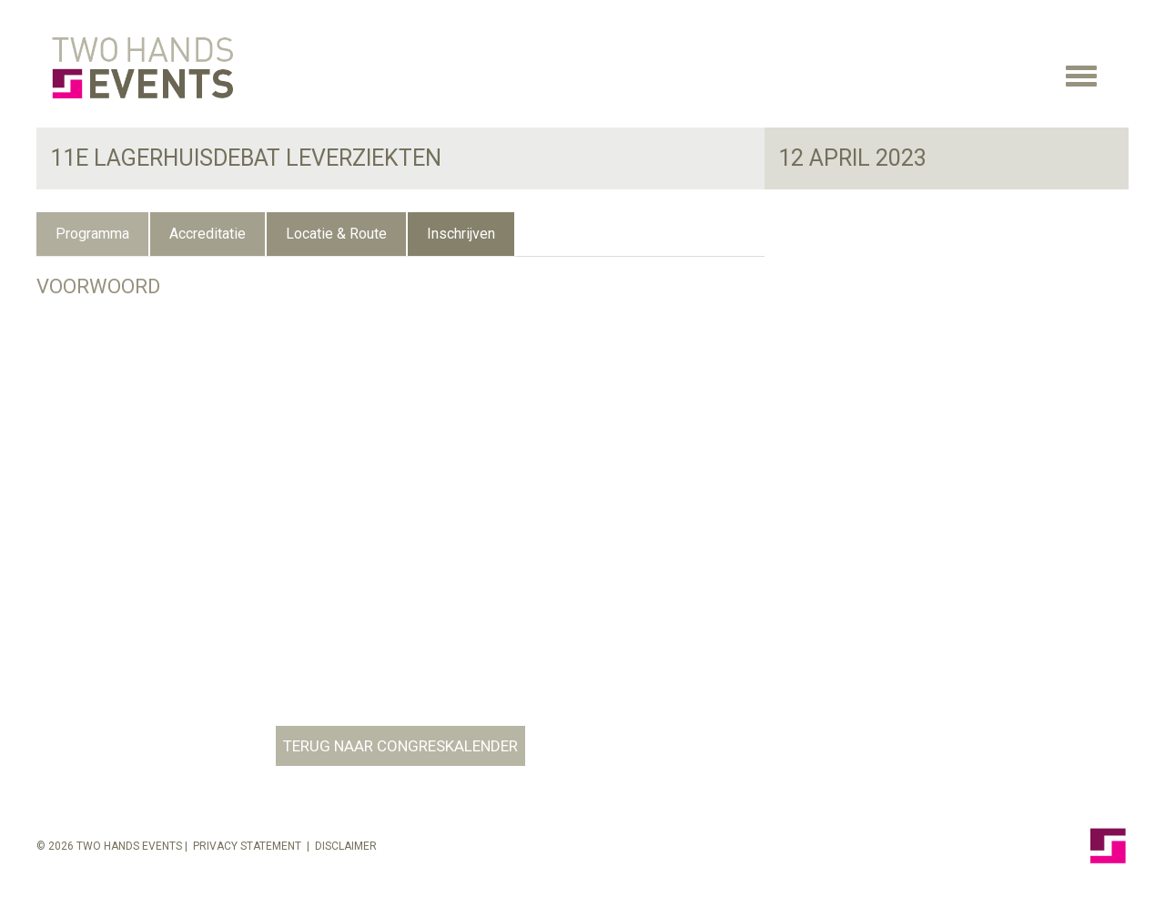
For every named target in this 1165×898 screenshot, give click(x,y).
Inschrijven (461, 233)
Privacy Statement (247, 846)
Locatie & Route (336, 233)
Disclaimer (346, 846)
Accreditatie (207, 233)
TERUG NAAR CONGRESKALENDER (400, 746)
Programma (92, 233)
